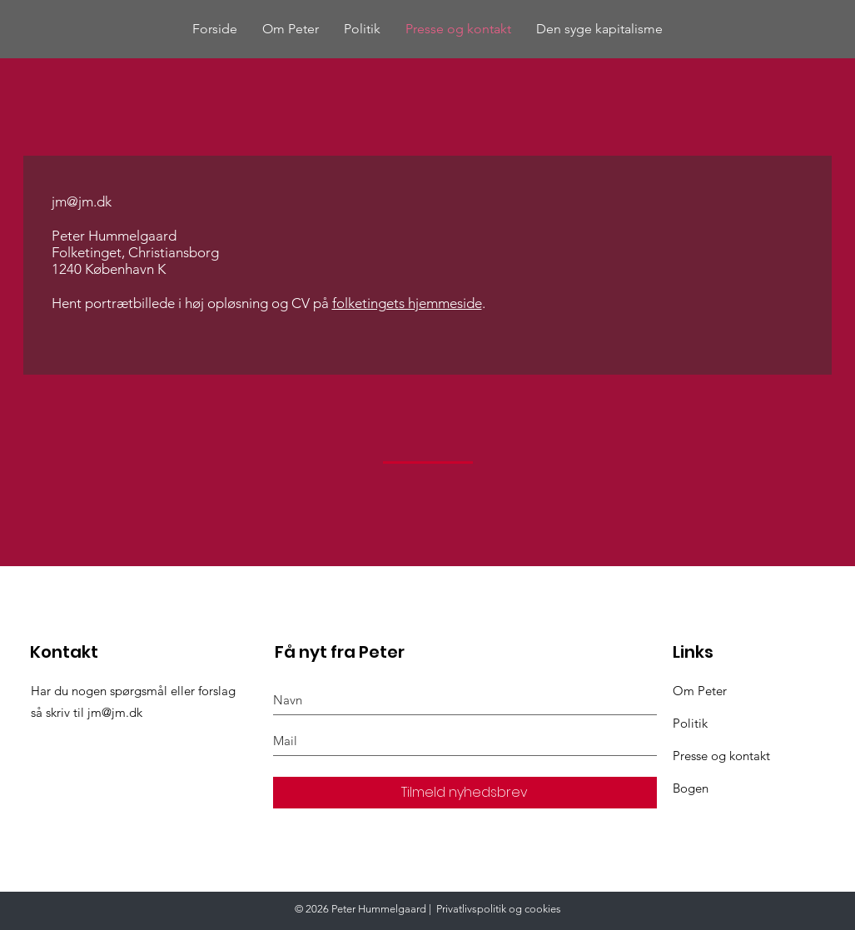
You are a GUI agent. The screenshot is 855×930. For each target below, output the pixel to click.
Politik (690, 723)
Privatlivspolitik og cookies (498, 909)
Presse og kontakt (721, 755)
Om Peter (700, 691)
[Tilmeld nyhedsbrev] (465, 792)
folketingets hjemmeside (407, 303)
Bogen (690, 788)
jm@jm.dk (82, 201)
